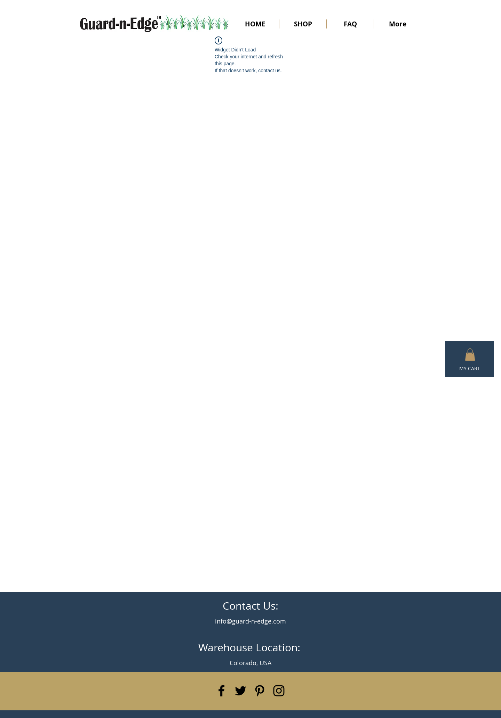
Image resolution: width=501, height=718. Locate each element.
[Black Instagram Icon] (278, 690)
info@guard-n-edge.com (250, 621)
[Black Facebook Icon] (221, 690)
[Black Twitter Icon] (240, 690)
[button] (470, 354)
